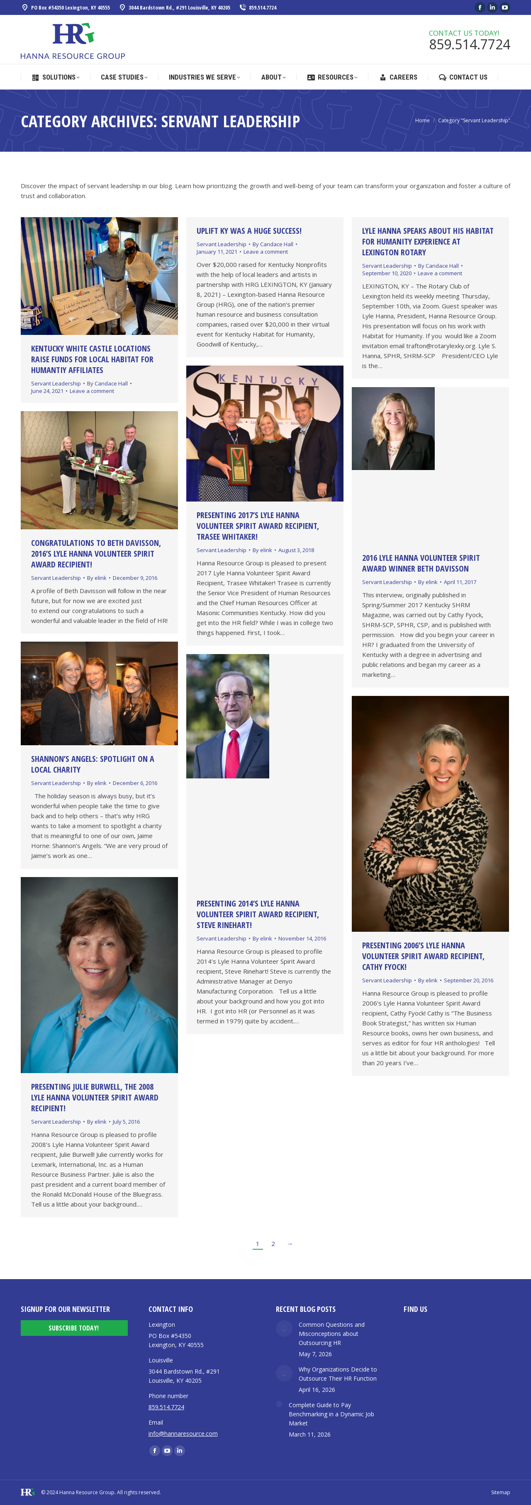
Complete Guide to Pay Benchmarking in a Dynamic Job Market (331, 1414)
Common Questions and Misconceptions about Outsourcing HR (332, 1334)
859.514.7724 (257, 8)
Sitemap (500, 1492)
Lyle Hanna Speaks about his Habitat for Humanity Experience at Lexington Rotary (428, 241)
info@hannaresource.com (183, 1433)
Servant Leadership (56, 383)
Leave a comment (92, 391)
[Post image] (284, 1328)
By (107, 383)
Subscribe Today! (74, 1328)
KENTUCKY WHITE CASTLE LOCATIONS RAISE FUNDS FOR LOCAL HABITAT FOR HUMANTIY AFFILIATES (92, 359)
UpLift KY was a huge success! (249, 230)
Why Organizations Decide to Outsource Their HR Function (338, 1373)
